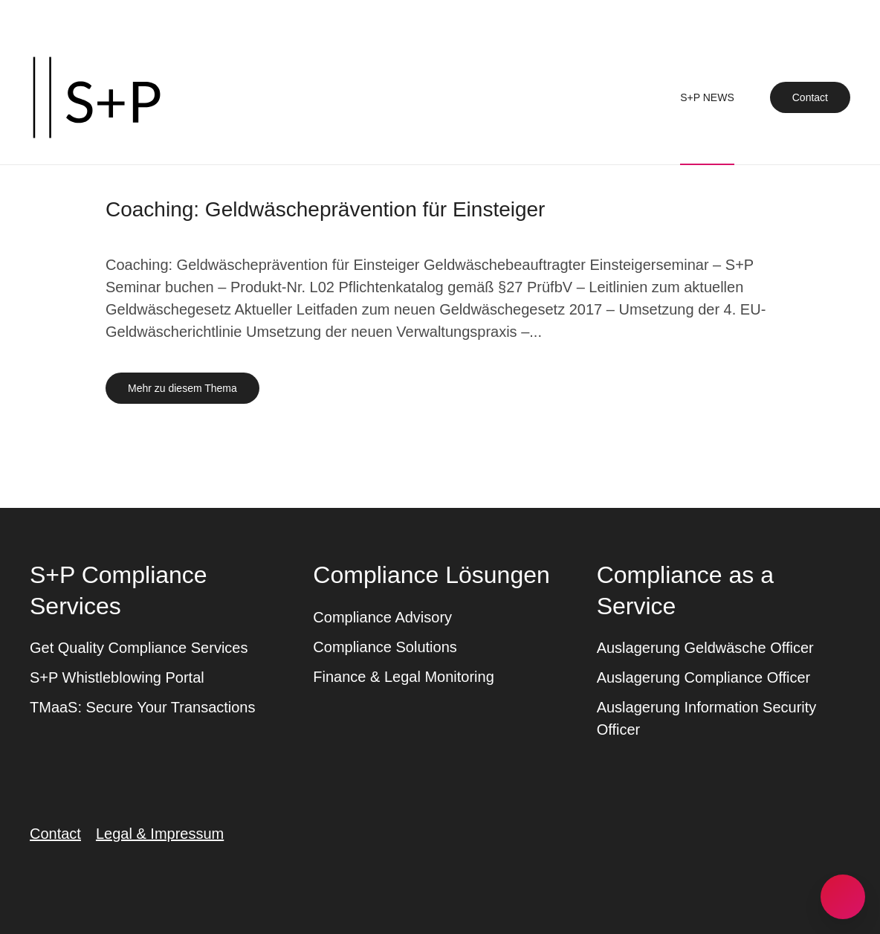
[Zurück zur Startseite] (97, 97)
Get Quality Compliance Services (139, 648)
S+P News (707, 97)
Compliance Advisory (382, 617)
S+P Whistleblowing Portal (117, 677)
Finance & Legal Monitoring (403, 677)
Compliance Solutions (384, 647)
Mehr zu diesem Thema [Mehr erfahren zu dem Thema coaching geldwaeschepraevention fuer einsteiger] (182, 388)
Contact (810, 97)
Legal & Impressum (160, 833)
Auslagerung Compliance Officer (704, 677)
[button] (843, 897)
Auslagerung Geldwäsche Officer (705, 648)
